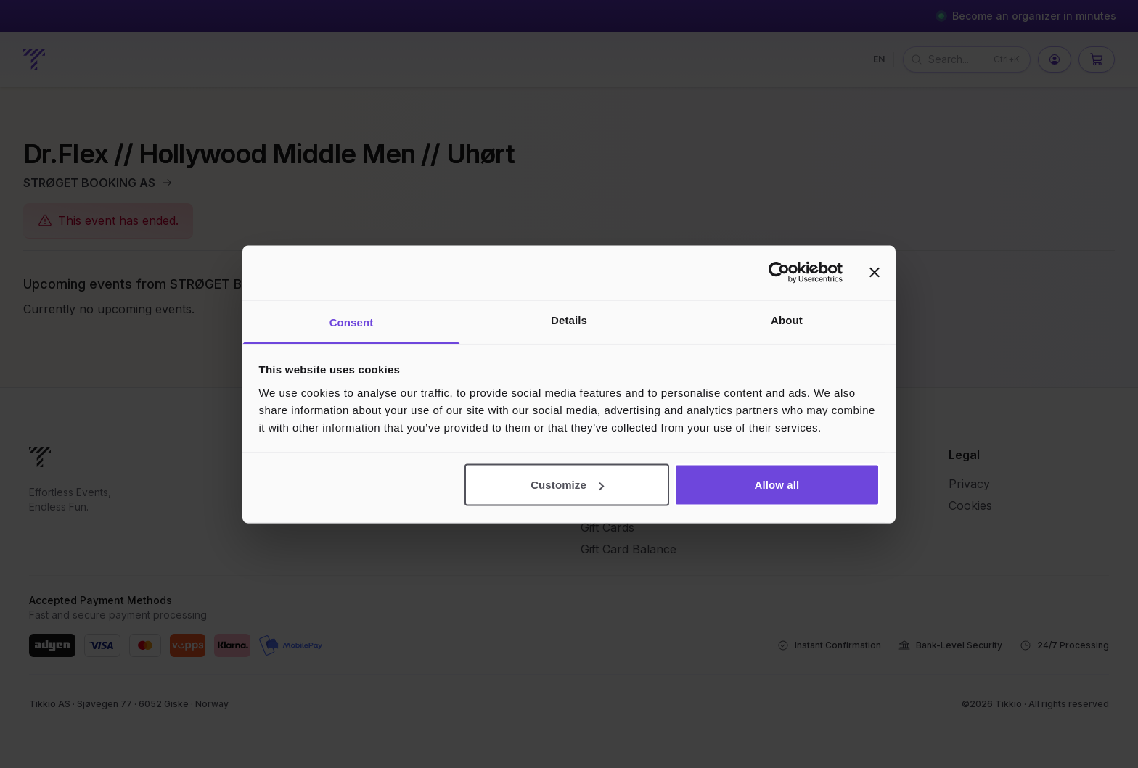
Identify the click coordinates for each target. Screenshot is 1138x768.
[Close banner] (874, 273)
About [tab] (787, 319)
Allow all (777, 485)
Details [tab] (569, 319)
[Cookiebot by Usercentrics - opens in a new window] (779, 273)
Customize (567, 485)
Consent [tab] (351, 321)
